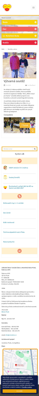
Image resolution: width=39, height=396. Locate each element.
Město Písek (5, 312)
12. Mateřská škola (19, 35)
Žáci (19, 29)
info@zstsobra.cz (11, 335)
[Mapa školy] (20, 366)
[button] (35, 149)
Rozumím (19, 391)
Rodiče (19, 42)
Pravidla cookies (27, 387)
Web (3, 49)
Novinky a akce (12, 49)
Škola (19, 22)
